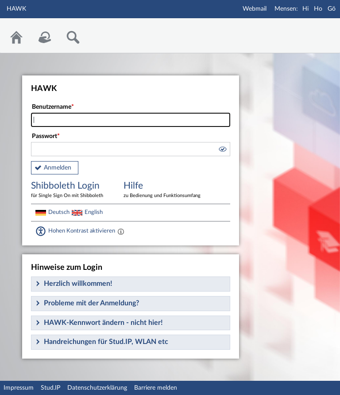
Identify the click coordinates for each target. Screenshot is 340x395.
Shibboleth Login (71, 190)
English (94, 212)
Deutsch (59, 212)
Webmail (255, 9)
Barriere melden (155, 388)
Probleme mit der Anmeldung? (91, 303)
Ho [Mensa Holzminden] (318, 9)
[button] (222, 150)
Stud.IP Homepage (306, 30)
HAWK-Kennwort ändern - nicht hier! (103, 322)
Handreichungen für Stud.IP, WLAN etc (106, 341)
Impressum (19, 388)
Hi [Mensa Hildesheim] (305, 9)
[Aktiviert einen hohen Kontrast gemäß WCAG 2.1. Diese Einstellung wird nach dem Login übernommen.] (120, 231)
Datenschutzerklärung (97, 388)
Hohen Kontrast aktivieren (81, 230)
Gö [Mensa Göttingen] (332, 9)
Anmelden (57, 168)
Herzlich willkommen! (78, 283)
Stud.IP (50, 388)
